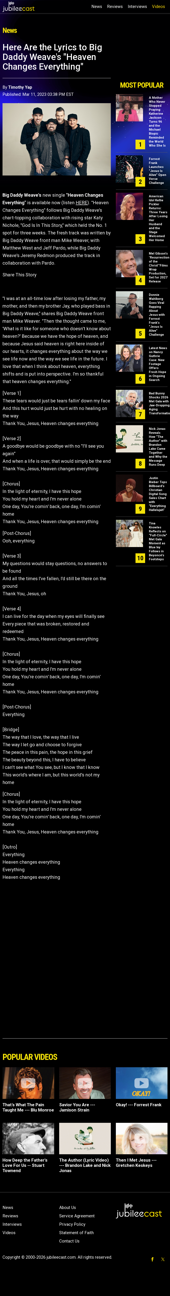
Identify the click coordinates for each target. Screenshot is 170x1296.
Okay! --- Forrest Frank (138, 1104)
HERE (81, 202)
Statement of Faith (76, 1232)
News (96, 6)
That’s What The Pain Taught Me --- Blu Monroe (28, 1107)
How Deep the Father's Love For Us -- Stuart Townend (25, 1165)
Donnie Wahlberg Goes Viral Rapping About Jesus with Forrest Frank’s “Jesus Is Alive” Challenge (157, 315)
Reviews (115, 6)
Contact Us (69, 1241)
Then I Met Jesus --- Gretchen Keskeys (136, 1163)
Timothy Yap (20, 87)
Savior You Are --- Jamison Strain (77, 1107)
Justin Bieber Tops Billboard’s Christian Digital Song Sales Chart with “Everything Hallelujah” (158, 494)
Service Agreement (77, 1215)
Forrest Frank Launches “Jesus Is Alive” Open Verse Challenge (157, 171)
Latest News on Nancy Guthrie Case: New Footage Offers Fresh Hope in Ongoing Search (158, 364)
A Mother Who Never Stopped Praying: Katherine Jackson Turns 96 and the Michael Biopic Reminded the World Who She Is (157, 121)
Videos (158, 6)
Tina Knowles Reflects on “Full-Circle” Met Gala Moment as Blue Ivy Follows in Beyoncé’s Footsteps (158, 541)
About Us (67, 1207)
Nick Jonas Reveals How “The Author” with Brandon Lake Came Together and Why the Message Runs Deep (158, 447)
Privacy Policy (72, 1224)
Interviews (137, 6)
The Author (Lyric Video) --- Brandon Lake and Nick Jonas (85, 1165)
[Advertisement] (141, 60)
